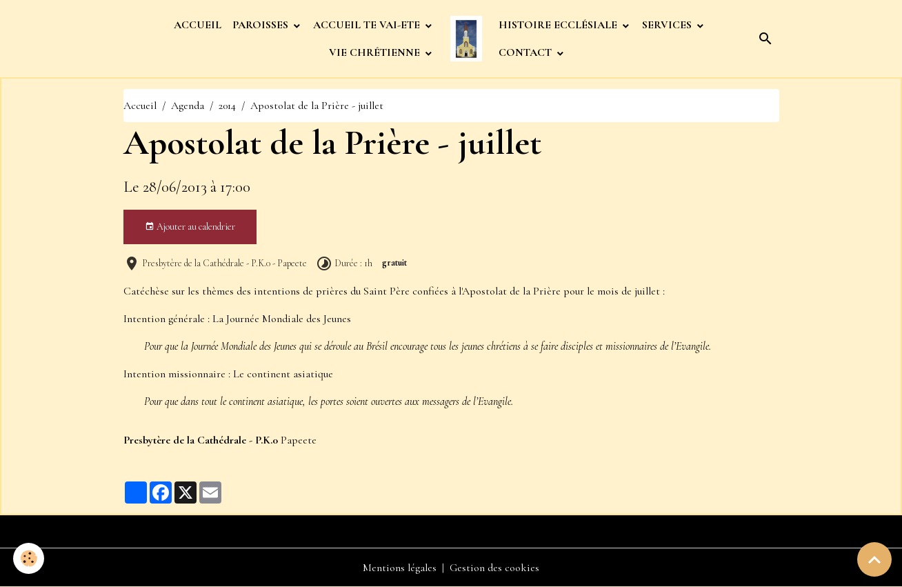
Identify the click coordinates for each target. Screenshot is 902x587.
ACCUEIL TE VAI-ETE (368, 25)
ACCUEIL (197, 25)
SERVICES (668, 25)
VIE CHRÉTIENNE (376, 52)
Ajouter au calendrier (190, 227)
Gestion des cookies (494, 568)
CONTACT (526, 52)
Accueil (140, 105)
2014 (227, 105)
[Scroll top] (874, 559)
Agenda (187, 105)
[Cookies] (29, 558)
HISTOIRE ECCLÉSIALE (559, 25)
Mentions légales (400, 568)
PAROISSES (261, 25)
